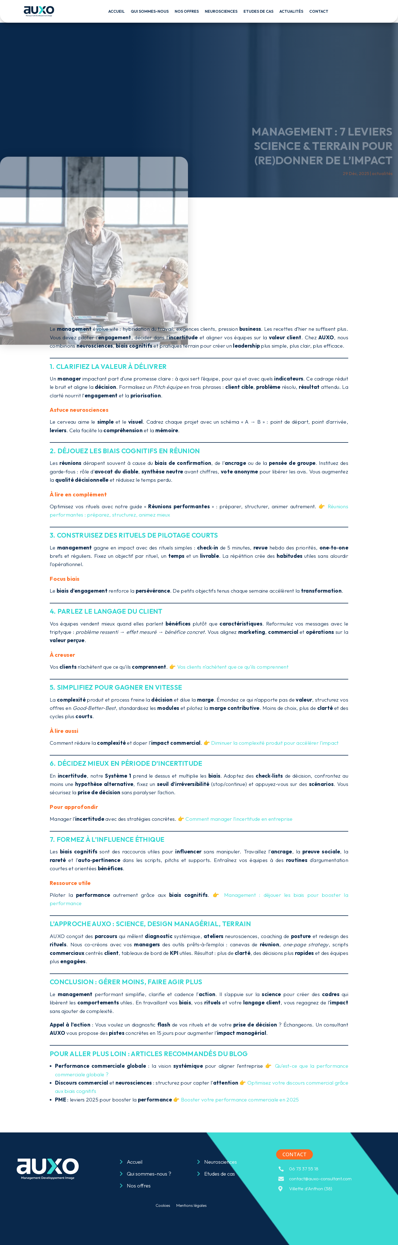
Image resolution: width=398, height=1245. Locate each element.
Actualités (291, 11)
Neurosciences (221, 11)
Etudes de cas (258, 11)
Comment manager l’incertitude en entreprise (238, 819)
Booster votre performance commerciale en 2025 (240, 1099)
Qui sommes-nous (150, 11)
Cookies (163, 1206)
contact (294, 1154)
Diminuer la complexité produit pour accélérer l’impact (275, 742)
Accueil (116, 11)
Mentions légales (191, 1206)
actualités (382, 173)
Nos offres (187, 11)
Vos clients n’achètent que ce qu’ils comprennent (233, 666)
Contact (318, 11)
